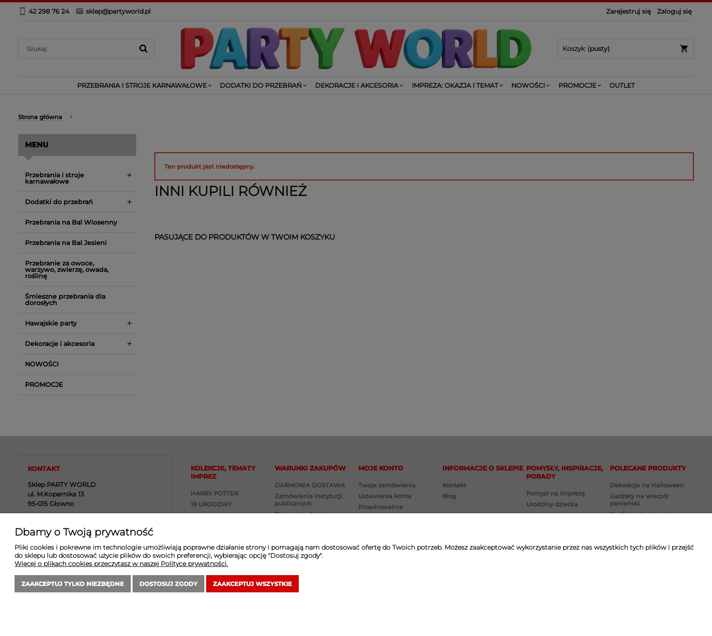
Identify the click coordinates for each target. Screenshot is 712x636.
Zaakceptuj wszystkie (252, 583)
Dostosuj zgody (168, 583)
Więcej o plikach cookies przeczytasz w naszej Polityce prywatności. (121, 564)
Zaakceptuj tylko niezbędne (72, 583)
